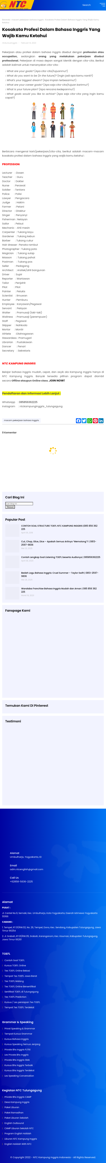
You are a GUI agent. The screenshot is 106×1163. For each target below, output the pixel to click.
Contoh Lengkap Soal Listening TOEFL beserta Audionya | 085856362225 (60, 557)
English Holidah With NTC (18, 1144)
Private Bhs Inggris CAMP (18, 1097)
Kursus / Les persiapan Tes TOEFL (22, 1002)
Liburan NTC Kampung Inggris (21, 1138)
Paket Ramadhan (14, 1112)
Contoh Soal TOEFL (15, 960)
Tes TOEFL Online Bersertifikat (20, 986)
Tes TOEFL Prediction (15, 996)
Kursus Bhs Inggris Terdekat (19, 1070)
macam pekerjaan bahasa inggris (28, 19)
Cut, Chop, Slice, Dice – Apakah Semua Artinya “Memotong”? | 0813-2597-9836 (58, 543)
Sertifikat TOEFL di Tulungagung (22, 991)
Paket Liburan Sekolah (16, 1117)
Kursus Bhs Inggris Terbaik (19, 1065)
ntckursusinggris (9, 43)
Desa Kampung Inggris (17, 1102)
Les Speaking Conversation (19, 1075)
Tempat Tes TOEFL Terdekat (19, 1007)
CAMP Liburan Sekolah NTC (19, 1128)
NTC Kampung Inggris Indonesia (52, 1157)
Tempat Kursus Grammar (18, 1033)
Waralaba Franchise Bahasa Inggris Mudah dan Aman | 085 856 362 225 (59, 590)
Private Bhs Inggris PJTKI (18, 1049)
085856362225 (28, 402)
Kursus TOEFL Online (15, 965)
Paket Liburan (12, 1107)
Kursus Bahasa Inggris (17, 1039)
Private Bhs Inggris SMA (17, 1060)
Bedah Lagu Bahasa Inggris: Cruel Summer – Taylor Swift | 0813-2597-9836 (59, 574)
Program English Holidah (18, 1133)
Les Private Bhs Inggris (16, 1054)
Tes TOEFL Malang (14, 981)
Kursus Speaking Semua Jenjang (22, 1044)
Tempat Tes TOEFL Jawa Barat (21, 976)
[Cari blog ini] (19, 503)
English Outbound (14, 1123)
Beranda (6, 19)
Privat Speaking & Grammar (20, 1028)
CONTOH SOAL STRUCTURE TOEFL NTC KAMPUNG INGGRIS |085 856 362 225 (59, 527)
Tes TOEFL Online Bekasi (17, 970)
